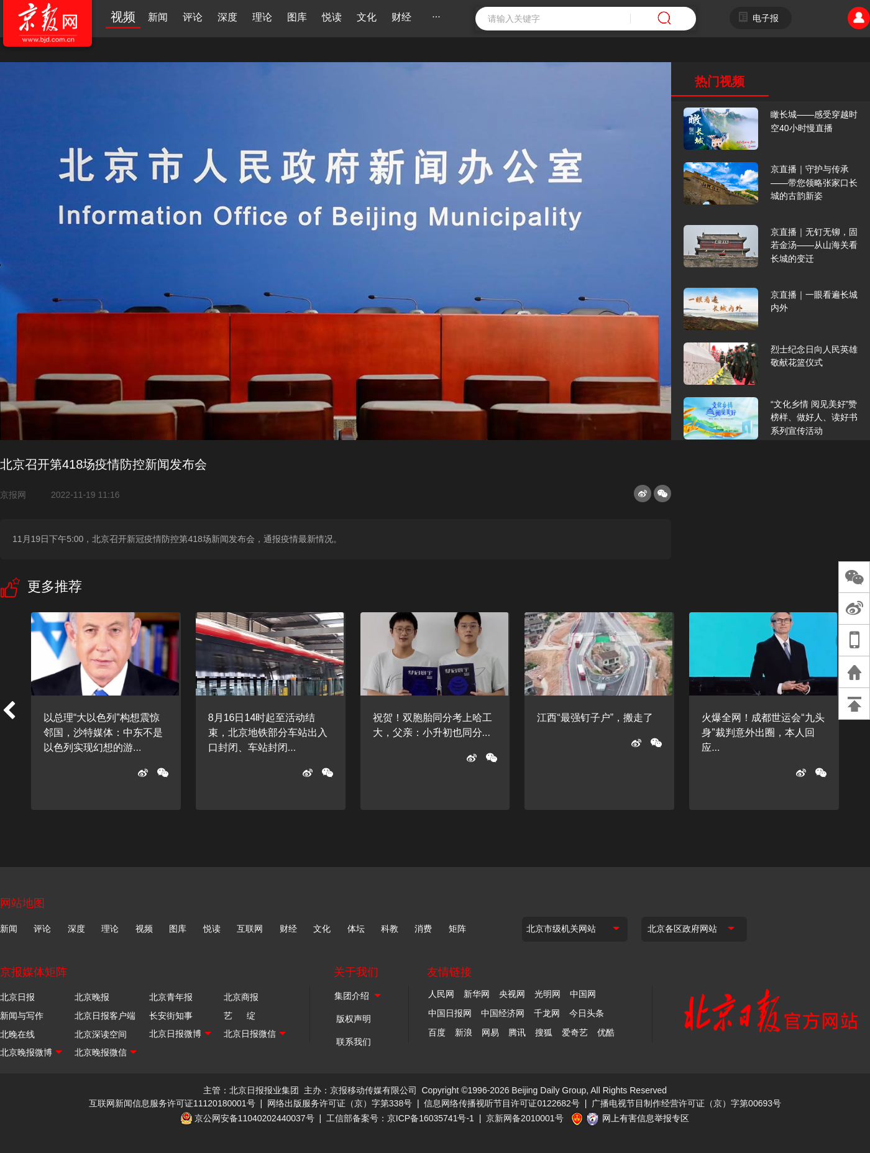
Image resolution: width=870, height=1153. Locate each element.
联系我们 (353, 1042)
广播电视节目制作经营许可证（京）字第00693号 (686, 1103)
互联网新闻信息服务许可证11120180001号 (172, 1103)
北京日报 (17, 997)
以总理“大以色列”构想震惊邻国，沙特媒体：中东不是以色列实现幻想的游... (103, 732)
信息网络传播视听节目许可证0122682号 (502, 1103)
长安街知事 (171, 1016)
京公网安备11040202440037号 (254, 1118)
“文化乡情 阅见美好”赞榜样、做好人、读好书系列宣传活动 (814, 417)
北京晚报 (92, 997)
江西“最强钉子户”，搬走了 (595, 717)
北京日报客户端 (105, 1016)
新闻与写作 (22, 1016)
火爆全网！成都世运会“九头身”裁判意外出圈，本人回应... (763, 732)
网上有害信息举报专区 (645, 1118)
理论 (262, 17)
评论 (193, 17)
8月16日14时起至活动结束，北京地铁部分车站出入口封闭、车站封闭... (267, 732)
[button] (8, 711)
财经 (401, 17)
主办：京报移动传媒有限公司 (360, 1090)
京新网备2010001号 (525, 1118)
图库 (297, 17)
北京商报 (241, 997)
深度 (227, 17)
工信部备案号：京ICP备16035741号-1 (400, 1118)
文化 (367, 17)
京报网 (18, 495)
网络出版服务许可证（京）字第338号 (339, 1103)
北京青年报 (171, 997)
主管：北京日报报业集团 (251, 1090)
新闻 (158, 17)
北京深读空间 (101, 1034)
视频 (123, 17)
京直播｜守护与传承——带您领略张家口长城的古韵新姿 (814, 182)
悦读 (332, 17)
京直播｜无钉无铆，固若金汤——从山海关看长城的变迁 (814, 245)
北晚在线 (17, 1034)
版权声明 (353, 1019)
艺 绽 (239, 1016)
